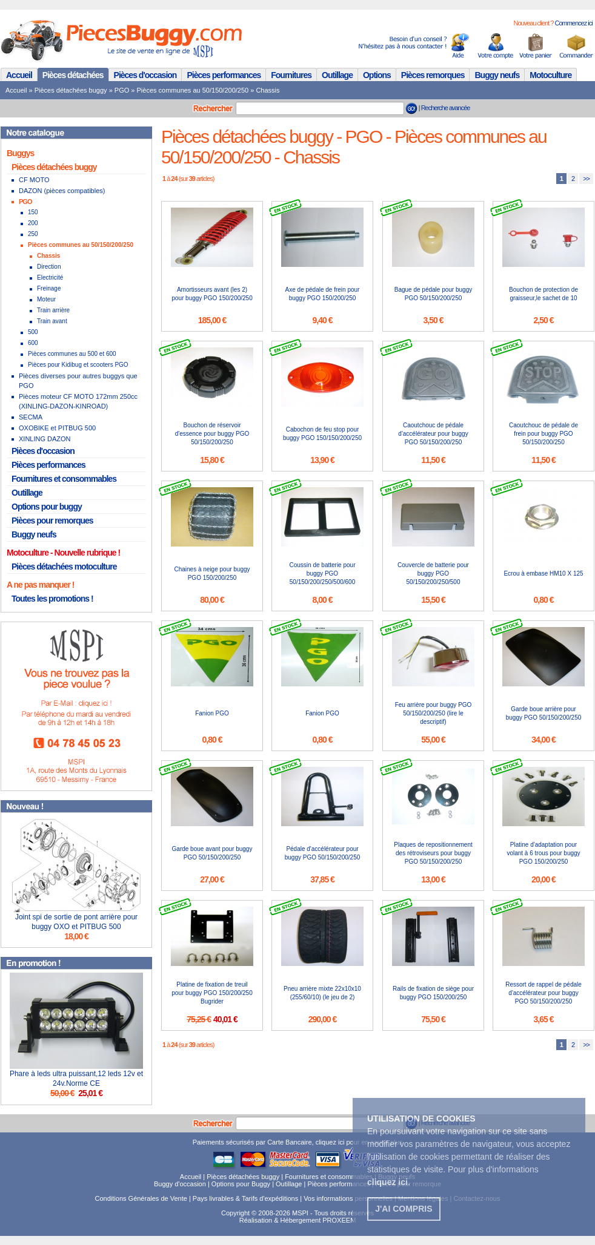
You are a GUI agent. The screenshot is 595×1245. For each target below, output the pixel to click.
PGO (122, 90)
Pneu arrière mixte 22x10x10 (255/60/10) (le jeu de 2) (322, 992)
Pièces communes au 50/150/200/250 (193, 90)
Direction (49, 266)
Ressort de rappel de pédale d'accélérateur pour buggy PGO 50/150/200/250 (543, 993)
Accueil (19, 75)
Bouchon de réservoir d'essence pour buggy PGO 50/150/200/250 (212, 433)
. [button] (388, 1182)
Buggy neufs (496, 75)
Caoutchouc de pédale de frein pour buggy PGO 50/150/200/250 (543, 433)
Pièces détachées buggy (71, 90)
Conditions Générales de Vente (141, 1198)
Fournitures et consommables (64, 479)
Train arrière (53, 310)
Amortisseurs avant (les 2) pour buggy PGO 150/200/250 (211, 293)
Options (377, 75)
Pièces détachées (73, 75)
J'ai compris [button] (403, 1209)
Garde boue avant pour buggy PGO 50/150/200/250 (212, 853)
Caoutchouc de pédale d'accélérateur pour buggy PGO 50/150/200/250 (433, 433)
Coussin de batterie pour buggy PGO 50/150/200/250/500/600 (323, 573)
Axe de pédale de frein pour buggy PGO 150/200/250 (322, 293)
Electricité (50, 277)
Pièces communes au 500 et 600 (72, 353)
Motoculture (550, 75)
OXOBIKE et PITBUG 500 (57, 428)
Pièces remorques (433, 75)
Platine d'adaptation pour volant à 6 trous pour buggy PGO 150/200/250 (543, 853)
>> (586, 178)
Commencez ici (573, 23)
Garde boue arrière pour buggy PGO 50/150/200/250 (544, 713)
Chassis (267, 90)
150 (33, 212)
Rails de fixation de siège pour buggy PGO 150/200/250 (433, 992)
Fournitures (291, 75)
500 (33, 332)
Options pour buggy (47, 506)
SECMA (30, 417)
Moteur (46, 299)
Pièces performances (224, 75)
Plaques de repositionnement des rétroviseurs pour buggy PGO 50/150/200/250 (433, 853)
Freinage (49, 288)
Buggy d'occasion (180, 1184)
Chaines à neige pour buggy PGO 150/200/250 (212, 573)
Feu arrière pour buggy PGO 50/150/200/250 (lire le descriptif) (433, 713)
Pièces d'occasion (145, 75)
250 (33, 234)
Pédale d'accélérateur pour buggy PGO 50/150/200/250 (323, 853)
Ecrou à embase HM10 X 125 (543, 573)
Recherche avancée (445, 107)
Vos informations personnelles (348, 1198)
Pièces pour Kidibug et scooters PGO (78, 364)
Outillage (337, 75)
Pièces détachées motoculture (64, 566)
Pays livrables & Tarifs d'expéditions (245, 1198)
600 (33, 343)
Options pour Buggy (240, 1184)
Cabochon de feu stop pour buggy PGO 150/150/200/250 (322, 433)
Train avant (52, 321)
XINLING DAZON (45, 438)
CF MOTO (34, 179)
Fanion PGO (212, 713)
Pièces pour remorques (52, 520)
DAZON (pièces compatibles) (62, 190)
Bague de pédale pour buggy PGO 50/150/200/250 (433, 293)
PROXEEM (339, 1220)
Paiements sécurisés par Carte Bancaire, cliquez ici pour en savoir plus (298, 1142)
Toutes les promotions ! (52, 598)
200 (33, 223)
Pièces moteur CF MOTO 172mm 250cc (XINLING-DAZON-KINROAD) (78, 401)
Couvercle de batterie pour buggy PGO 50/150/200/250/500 (433, 573)
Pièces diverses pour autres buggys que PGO (78, 380)
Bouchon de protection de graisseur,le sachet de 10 (543, 293)
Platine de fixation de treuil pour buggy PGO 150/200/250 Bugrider (211, 993)
